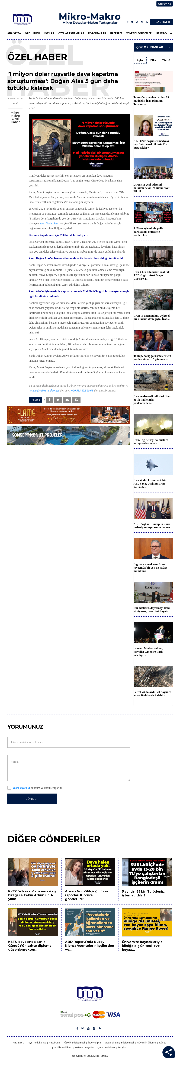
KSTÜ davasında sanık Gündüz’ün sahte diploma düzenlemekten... (30, 945)
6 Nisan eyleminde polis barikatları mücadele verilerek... (148, 232)
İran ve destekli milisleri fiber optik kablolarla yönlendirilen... (152, 400)
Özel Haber (32, 33)
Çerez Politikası (106, 1047)
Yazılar (49, 33)
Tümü (166, 60)
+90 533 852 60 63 (82, 390)
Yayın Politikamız (36, 1042)
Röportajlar (97, 33)
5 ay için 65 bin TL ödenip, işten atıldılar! (143, 893)
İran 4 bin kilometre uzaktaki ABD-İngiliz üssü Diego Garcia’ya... (152, 275)
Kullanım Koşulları (85, 1047)
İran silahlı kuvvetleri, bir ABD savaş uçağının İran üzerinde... (150, 483)
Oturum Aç (164, 3)
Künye (162, 1042)
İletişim (122, 1047)
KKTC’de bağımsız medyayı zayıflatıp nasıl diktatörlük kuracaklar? (151, 144)
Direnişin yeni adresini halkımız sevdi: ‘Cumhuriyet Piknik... (152, 188)
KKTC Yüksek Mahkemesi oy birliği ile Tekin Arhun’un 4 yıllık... (32, 895)
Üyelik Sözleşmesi (74, 1042)
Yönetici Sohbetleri (139, 33)
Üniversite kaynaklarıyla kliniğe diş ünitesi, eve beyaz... (142, 946)
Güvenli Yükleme (146, 1042)
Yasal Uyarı (55, 1042)
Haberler (116, 33)
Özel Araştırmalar (71, 33)
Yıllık (153, 60)
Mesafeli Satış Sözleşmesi (119, 1042)
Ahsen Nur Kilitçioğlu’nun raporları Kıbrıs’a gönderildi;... (86, 895)
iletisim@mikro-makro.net (44, 390)
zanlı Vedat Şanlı (49, 223)
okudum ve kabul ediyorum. (35, 788)
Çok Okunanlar (153, 47)
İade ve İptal (94, 1042)
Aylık (140, 60)
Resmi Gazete (165, 33)
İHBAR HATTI (161, 22)
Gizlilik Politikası (63, 1047)
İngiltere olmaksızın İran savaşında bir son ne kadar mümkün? (150, 567)
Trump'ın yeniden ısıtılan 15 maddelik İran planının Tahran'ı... (151, 100)
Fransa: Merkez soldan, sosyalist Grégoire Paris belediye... (148, 651)
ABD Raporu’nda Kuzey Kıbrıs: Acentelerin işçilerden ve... (89, 945)
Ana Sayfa (14, 33)
